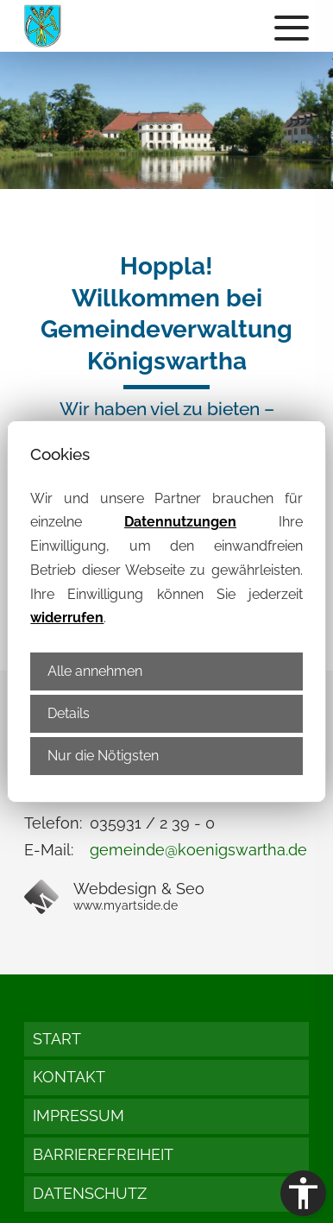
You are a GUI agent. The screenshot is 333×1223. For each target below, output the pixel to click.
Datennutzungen (180, 522)
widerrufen (67, 617)
